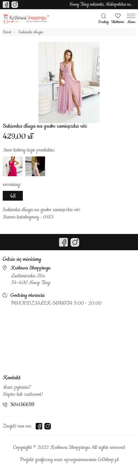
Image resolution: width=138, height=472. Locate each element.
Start (7, 32)
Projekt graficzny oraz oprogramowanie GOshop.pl (69, 459)
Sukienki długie (30, 32)
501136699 (22, 405)
